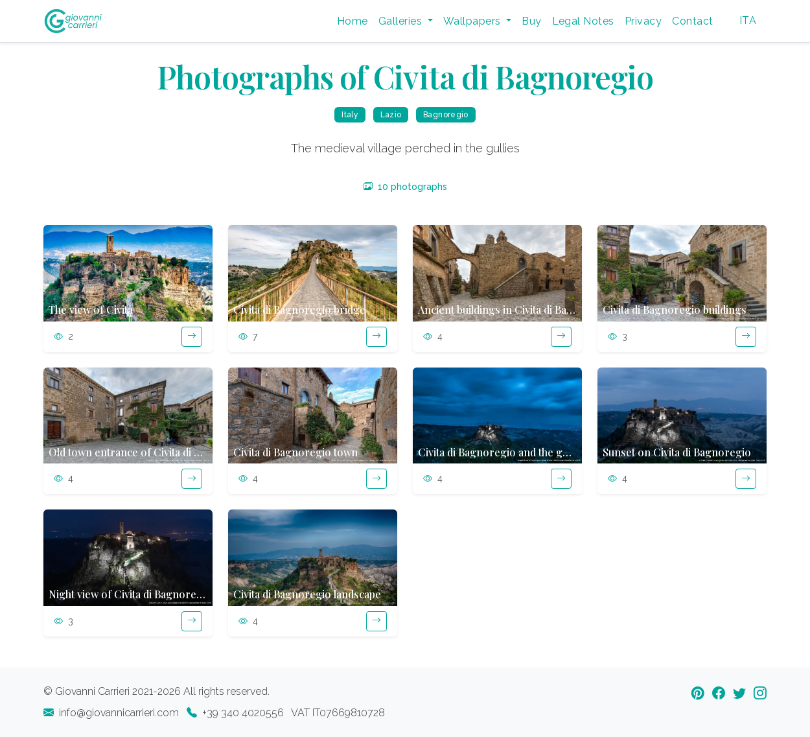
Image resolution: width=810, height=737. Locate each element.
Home (352, 21)
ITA (747, 20)
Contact (692, 21)
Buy (531, 21)
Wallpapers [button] (473, 21)
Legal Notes (583, 21)
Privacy (643, 21)
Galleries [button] (401, 21)
